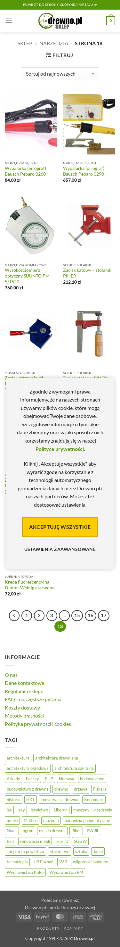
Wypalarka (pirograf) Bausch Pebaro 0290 (83, 171)
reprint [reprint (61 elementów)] (62, 841)
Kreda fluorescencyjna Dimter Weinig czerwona (29, 584)
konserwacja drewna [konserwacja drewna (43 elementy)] (59, 799)
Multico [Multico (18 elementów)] (30, 820)
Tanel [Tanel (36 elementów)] (98, 851)
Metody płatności (24, 715)
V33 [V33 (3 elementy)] (63, 861)
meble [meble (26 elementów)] (12, 820)
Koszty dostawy (22, 707)
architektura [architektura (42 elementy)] (18, 757)
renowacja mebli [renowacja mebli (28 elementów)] (35, 841)
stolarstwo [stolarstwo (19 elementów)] (59, 851)
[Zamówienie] (60, 73)
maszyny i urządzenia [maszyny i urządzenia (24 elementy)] (92, 809)
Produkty (48, 928)
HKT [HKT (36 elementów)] (30, 799)
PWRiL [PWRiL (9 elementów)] (93, 830)
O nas (11, 675)
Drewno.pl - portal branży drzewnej (60, 907)
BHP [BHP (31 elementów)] (49, 778)
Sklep (25, 43)
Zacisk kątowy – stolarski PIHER (88, 273)
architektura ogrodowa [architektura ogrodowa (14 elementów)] (28, 768)
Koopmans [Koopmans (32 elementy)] (94, 799)
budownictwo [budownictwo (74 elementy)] (92, 778)
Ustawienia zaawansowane (60, 549)
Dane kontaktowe (24, 683)
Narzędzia (53, 43)
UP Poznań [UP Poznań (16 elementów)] (43, 861)
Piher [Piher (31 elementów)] (76, 830)
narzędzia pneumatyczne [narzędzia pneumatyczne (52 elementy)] (87, 820)
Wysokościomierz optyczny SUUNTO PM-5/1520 (28, 276)
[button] (8, 21)
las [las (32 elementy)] (9, 809)
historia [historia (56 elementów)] (13, 799)
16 (90, 615)
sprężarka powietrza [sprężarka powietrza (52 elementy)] (25, 851)
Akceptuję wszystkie (60, 527)
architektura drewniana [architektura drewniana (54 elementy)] (56, 757)
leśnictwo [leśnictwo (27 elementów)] (39, 809)
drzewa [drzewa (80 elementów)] (80, 789)
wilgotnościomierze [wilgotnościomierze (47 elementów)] (90, 861)
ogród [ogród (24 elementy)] (28, 830)
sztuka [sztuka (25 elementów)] (81, 851)
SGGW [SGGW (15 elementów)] (80, 841)
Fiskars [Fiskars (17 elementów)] (99, 789)
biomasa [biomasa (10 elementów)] (66, 778)
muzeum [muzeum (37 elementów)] (51, 820)
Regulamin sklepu (24, 691)
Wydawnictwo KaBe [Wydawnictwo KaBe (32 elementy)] (25, 872)
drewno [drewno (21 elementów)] (61, 789)
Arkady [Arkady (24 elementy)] (13, 778)
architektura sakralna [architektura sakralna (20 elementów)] (74, 768)
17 (104, 615)
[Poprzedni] (14, 615)
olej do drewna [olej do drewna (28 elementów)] (52, 830)
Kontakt (73, 928)
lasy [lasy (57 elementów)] (21, 809)
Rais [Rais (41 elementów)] (10, 841)
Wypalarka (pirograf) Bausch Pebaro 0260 (25, 171)
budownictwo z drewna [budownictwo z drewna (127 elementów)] (28, 789)
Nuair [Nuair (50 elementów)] (12, 830)
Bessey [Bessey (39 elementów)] (32, 778)
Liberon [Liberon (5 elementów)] (61, 809)
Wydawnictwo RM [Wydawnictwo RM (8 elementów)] (66, 872)
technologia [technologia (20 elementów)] (17, 861)
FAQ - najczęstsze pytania (33, 699)
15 (77, 615)
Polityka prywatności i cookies (38, 724)
